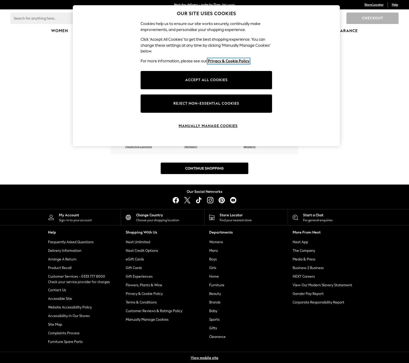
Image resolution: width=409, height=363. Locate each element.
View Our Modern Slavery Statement (322, 285)
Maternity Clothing (138, 146)
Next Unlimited (138, 242)
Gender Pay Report (308, 293)
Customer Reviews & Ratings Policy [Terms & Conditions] (154, 311)
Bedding (249, 146)
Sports (214, 319)
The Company (304, 250)
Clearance (217, 337)
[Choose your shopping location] (162, 217)
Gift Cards (134, 268)
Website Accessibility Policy (70, 307)
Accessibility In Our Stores (69, 316)
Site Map (55, 324)
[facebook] (176, 200)
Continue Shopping (204, 168)
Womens (216, 242)
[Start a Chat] (329, 217)
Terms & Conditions (141, 302)
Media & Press (304, 259)
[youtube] (233, 200)
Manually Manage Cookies (147, 319)
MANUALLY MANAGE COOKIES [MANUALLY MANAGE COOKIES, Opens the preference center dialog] (208, 126)
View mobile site (204, 358)
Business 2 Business (308, 268)
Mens (213, 250)
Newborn (190, 146)
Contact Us (57, 290)
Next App (300, 242)
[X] (187, 200)
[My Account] (79, 217)
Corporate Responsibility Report (318, 302)
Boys (213, 259)
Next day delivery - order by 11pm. (204, 5)
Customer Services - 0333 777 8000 (76, 276)
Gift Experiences (139, 276)
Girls (212, 268)
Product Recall (59, 268)
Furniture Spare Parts (65, 342)
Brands (214, 302)
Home (214, 276)
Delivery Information (64, 250)
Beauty (215, 293)
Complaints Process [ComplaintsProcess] (64, 333)
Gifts (213, 328)
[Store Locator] (246, 217)
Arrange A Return (62, 259)
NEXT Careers (304, 276)
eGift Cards (135, 259)
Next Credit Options (142, 250)
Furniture (216, 285)
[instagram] (210, 200)
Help (395, 5)
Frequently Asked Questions (71, 242)
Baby (213, 311)
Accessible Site (60, 298)
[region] (206, 75)
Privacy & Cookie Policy (144, 293)
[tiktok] (198, 200)
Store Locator (374, 5)
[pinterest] (221, 200)
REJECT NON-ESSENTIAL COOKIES (206, 103)
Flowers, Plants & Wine (144, 285)
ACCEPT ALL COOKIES (206, 80)
